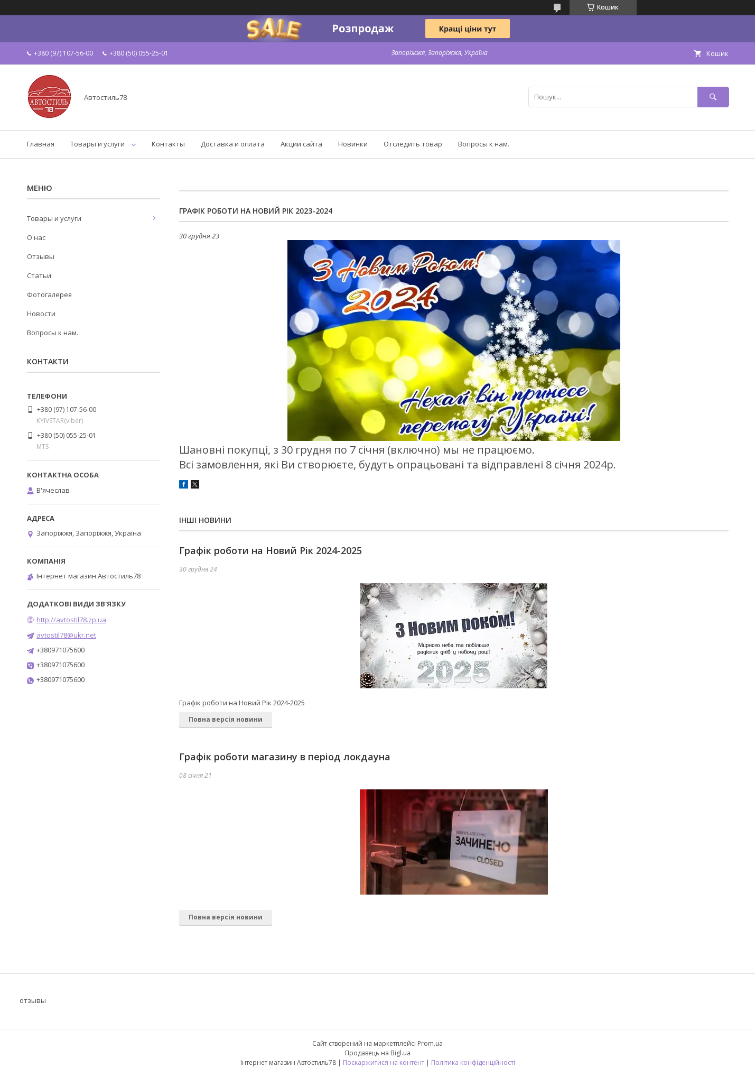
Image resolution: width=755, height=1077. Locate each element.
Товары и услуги (97, 144)
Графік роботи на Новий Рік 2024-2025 (270, 550)
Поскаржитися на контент (383, 1062)
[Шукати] (713, 97)
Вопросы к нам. (483, 144)
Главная (40, 144)
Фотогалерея (49, 294)
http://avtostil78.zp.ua (71, 619)
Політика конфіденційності (473, 1062)
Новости (41, 313)
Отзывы (40, 256)
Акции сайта (301, 144)
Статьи (39, 275)
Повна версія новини (226, 719)
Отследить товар (413, 144)
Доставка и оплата (233, 144)
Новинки (353, 144)
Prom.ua (430, 1043)
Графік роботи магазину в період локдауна (284, 756)
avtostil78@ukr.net (66, 635)
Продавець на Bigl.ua (378, 1052)
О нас (36, 237)
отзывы (33, 1000)
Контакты (168, 144)
